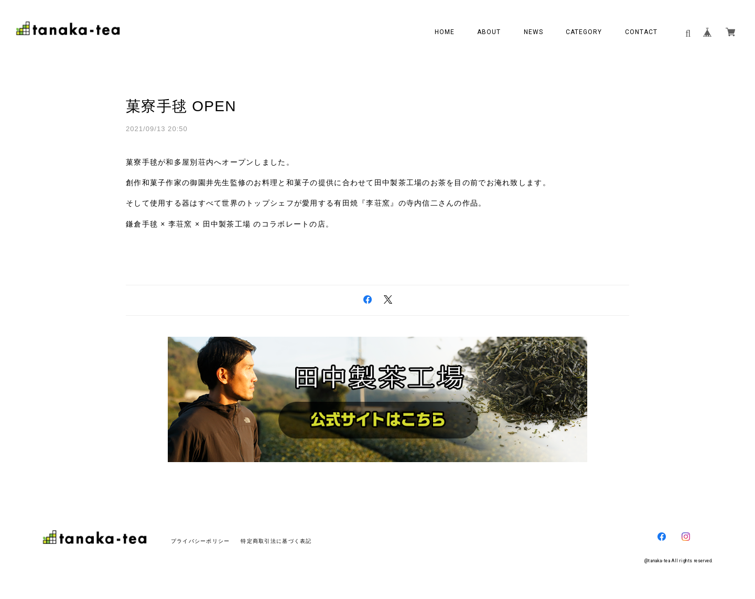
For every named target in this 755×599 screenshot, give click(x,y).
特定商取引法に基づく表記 (276, 541)
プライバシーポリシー (200, 541)
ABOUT (489, 32)
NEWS (533, 32)
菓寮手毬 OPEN (181, 106)
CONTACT (641, 32)
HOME (445, 32)
